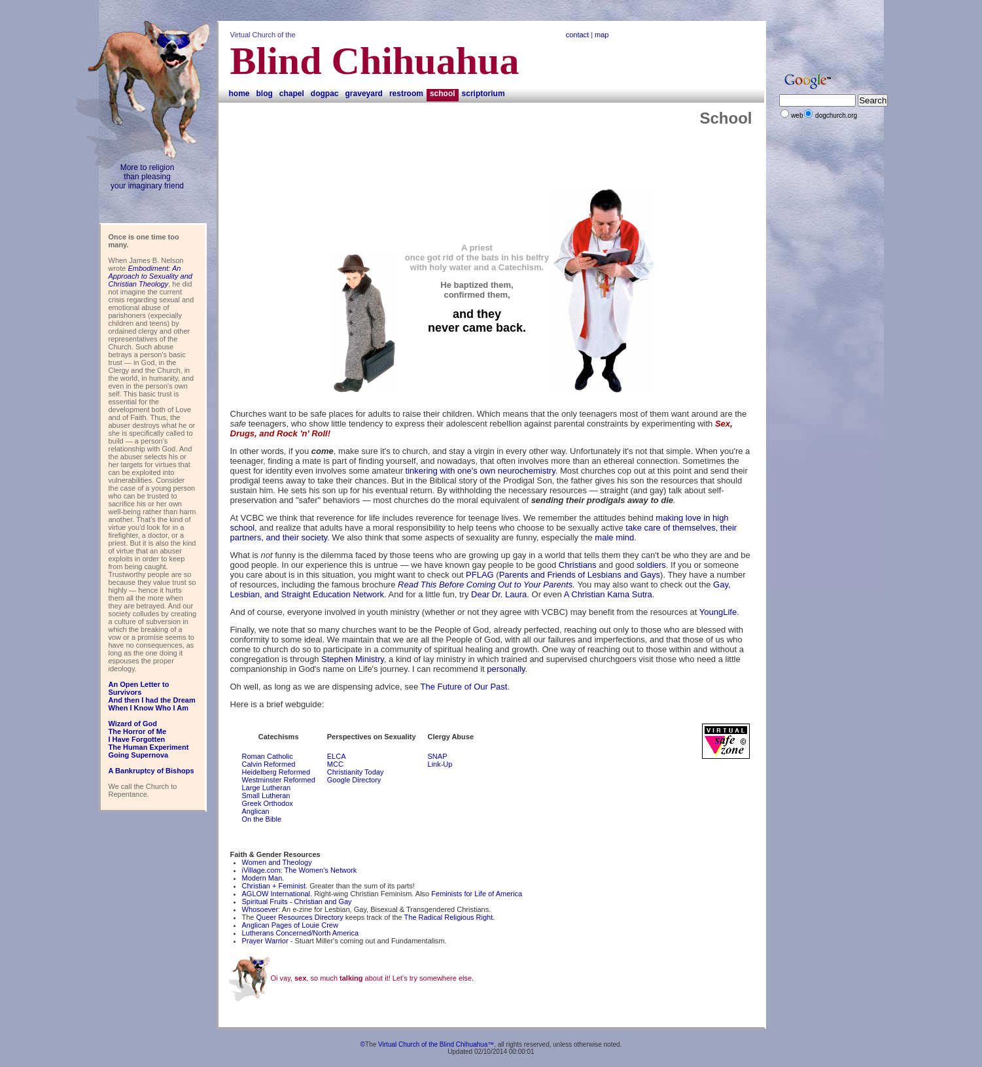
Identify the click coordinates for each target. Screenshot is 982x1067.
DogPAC (325, 93)
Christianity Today (355, 772)
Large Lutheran (266, 788)
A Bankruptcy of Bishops (151, 771)
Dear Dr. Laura (499, 594)
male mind (614, 537)
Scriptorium (483, 93)
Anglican (256, 811)
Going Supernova (139, 755)
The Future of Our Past (463, 686)
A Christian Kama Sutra (608, 594)
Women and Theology (277, 862)
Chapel (291, 93)
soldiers (651, 565)
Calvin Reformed (269, 764)
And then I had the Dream (152, 700)
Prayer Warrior (265, 941)
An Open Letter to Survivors (139, 688)
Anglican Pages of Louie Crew (290, 925)
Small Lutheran (266, 795)
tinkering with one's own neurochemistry (480, 471)
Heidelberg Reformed (276, 772)
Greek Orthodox (267, 803)
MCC (335, 764)
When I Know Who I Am (148, 708)
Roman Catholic (267, 756)
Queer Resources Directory (299, 917)
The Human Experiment (149, 747)
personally (506, 669)
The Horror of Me (138, 731)
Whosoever (260, 909)
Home (239, 93)
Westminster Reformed (278, 780)
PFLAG (480, 575)
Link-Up (440, 764)
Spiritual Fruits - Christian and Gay (297, 901)
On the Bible (262, 819)
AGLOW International (276, 894)
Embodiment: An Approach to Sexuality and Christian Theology (150, 276)
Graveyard (364, 93)
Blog (264, 93)
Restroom (406, 93)
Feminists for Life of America (476, 894)
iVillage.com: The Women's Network (299, 870)
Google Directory (354, 780)
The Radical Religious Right (448, 917)
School (442, 93)
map (601, 35)
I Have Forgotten (137, 739)
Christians (578, 565)
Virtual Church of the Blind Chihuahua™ (436, 1044)
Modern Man (262, 878)
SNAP (437, 756)
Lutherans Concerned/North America (300, 933)
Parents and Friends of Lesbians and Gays (579, 575)
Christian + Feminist (274, 886)
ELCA (336, 756)
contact (577, 35)
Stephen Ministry (352, 659)
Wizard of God (133, 723)
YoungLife (718, 612)
